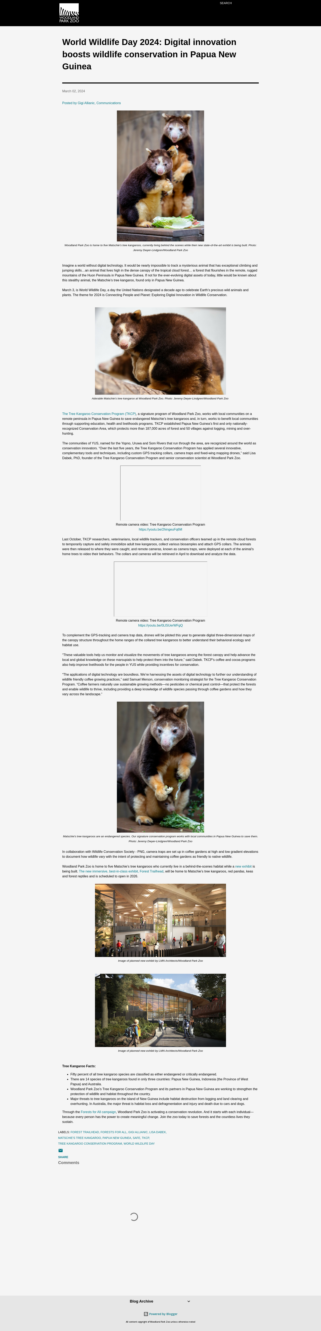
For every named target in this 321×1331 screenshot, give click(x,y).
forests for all (114, 1132)
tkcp (145, 1137)
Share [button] (63, 1157)
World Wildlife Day (139, 1143)
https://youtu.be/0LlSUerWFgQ (160, 625)
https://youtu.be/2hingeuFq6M (160, 529)
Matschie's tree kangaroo (79, 1137)
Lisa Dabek (157, 1132)
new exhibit (244, 866)
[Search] (226, 3)
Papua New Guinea (117, 1137)
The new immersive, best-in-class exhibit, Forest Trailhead (121, 871)
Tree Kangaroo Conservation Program (90, 1143)
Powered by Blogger (160, 1314)
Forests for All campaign (98, 1112)
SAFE (136, 1137)
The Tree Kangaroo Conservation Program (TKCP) (99, 414)
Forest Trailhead (85, 1132)
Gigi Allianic (138, 1132)
